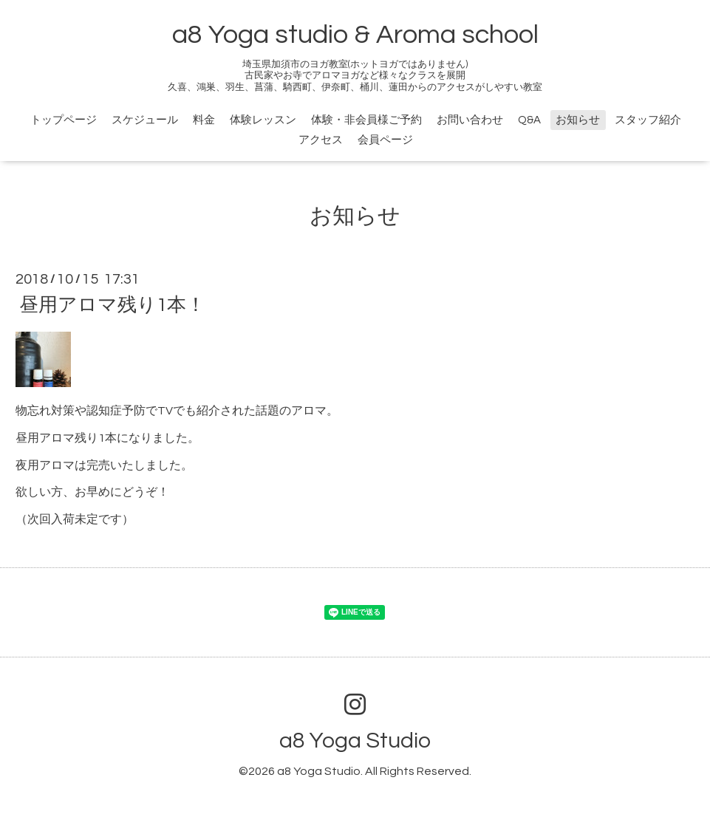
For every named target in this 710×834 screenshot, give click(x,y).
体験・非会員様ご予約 (366, 120)
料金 (204, 120)
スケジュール (145, 120)
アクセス (320, 140)
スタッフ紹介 (648, 120)
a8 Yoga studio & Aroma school (355, 35)
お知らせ (578, 120)
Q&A (529, 120)
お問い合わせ (470, 120)
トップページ (63, 120)
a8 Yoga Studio (355, 740)
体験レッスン (263, 120)
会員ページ (385, 140)
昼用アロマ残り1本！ (112, 305)
